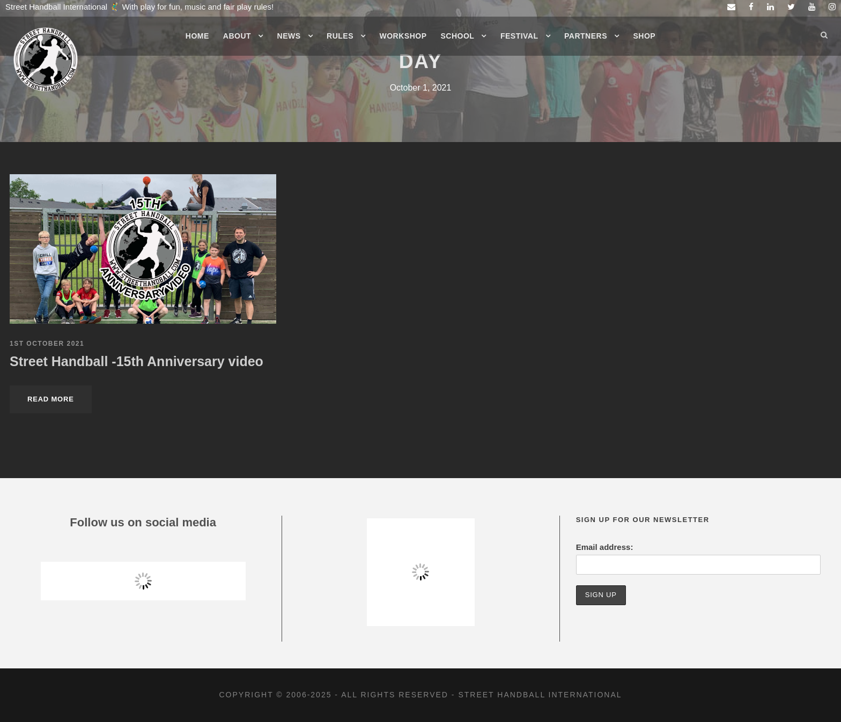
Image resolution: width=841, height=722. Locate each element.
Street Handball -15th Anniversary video (136, 361)
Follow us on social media (143, 522)
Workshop (403, 36)
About (237, 36)
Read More (50, 399)
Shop (644, 36)
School (458, 36)
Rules (340, 36)
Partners (585, 36)
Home (197, 36)
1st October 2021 (47, 343)
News (289, 36)
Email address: (604, 547)
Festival (519, 36)
